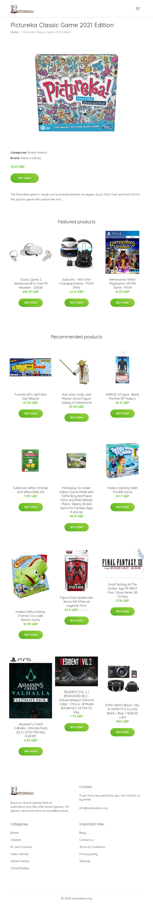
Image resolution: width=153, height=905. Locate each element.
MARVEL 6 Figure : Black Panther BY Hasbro (122, 396)
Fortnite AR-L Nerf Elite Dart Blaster (30, 396)
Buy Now (24, 178)
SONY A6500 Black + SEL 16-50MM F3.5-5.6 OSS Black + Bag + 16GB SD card (122, 711)
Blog (82, 833)
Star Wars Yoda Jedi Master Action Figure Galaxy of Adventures (76, 398)
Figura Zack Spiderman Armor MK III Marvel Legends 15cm (76, 602)
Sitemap (84, 861)
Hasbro (42, 152)
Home (15, 32)
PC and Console (21, 847)
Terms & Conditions (92, 847)
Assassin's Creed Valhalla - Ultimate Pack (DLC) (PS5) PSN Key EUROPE (30, 730)
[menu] (137, 8)
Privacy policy (88, 854)
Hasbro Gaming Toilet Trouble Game (122, 490)
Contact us (86, 840)
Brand (32, 152)
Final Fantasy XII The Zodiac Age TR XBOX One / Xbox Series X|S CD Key (122, 590)
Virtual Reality (20, 868)
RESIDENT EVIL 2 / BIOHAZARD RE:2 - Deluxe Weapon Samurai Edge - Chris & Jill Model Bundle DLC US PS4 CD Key (76, 702)
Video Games (20, 854)
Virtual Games (20, 861)
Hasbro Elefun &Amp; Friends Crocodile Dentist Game (31, 616)
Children (16, 840)
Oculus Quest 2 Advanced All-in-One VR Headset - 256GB (30, 283)
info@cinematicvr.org (93, 808)
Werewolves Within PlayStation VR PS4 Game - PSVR (122, 283)
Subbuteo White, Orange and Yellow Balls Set (30, 490)
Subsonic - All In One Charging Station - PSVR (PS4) (76, 283)
